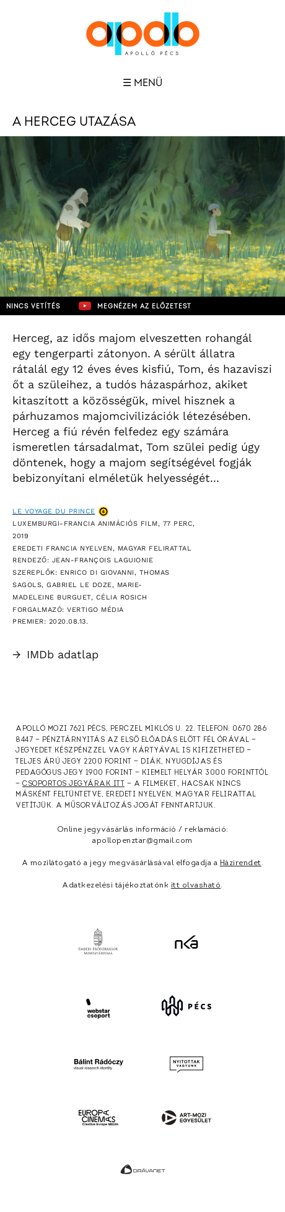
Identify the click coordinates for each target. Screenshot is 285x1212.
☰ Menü (142, 83)
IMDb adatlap (55, 654)
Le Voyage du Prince (53, 511)
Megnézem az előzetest (135, 306)
